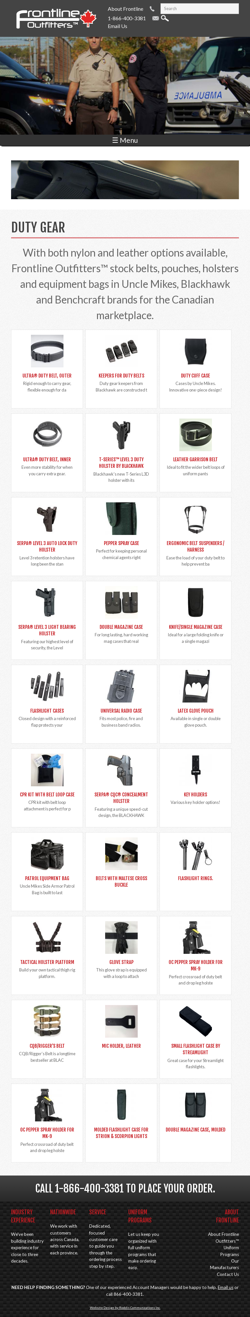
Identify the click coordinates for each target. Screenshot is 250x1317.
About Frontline (125, 9)
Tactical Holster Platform (47, 962)
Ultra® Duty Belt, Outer (47, 376)
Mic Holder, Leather (121, 1046)
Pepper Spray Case (121, 543)
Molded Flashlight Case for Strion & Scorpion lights (121, 1133)
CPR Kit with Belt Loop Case (47, 795)
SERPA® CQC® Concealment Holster (121, 798)
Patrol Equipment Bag (47, 878)
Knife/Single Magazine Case (195, 627)
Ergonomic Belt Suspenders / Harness (195, 546)
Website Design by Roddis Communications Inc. (125, 1308)
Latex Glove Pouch (196, 711)
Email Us (117, 26)
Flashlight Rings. (195, 878)
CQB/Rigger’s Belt (47, 1046)
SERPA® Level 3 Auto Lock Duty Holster (47, 546)
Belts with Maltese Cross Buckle (121, 881)
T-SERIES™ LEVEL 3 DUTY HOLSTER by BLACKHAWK (121, 462)
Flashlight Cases (47, 711)
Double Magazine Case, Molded (195, 1130)
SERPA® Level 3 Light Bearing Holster (47, 630)
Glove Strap (121, 962)
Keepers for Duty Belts (121, 376)
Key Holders (195, 795)
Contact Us (228, 1274)
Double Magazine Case (121, 627)
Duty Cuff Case (195, 376)
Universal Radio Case (121, 711)
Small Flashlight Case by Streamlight (195, 1049)
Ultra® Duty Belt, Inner (47, 459)
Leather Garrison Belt (195, 459)
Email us (225, 1287)
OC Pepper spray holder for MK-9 (196, 965)
